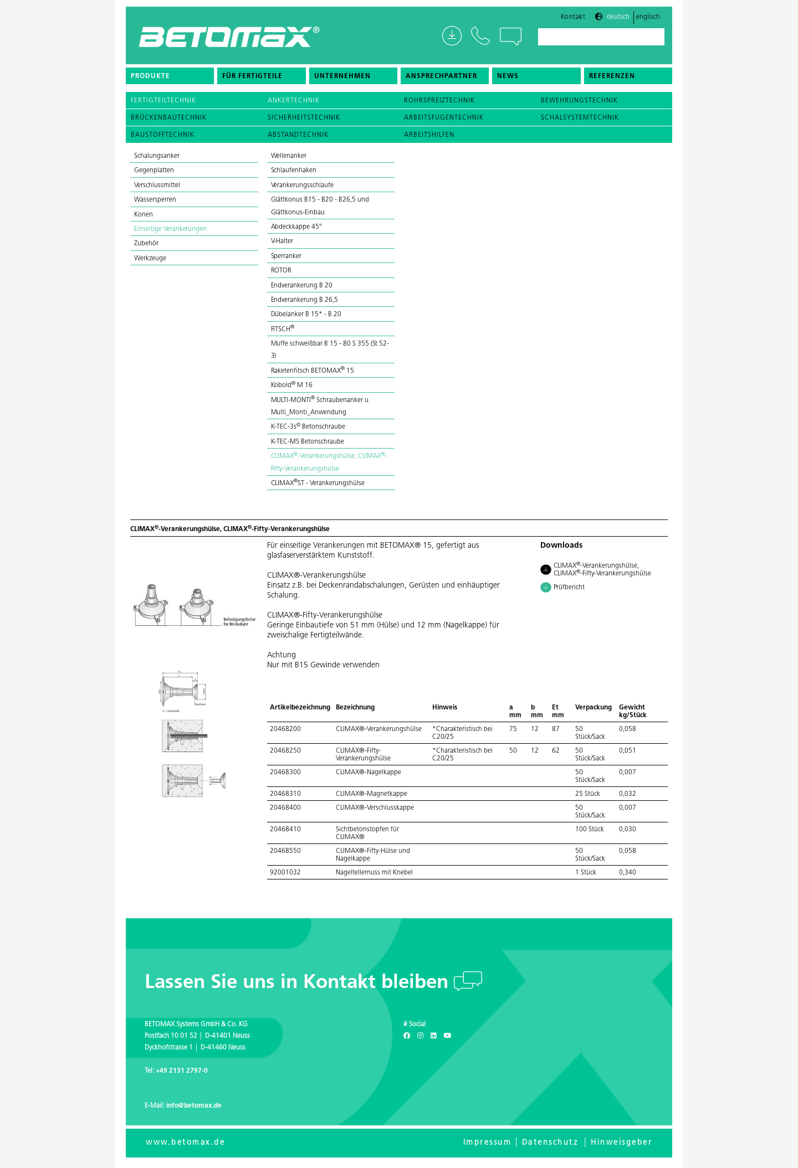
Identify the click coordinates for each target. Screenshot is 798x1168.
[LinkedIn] (434, 1036)
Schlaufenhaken (295, 170)
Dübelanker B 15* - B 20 (307, 314)
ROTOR (281, 270)
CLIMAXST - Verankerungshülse (318, 483)
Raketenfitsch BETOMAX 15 (312, 371)
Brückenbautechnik (169, 118)
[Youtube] (448, 1036)
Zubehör (146, 243)
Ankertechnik (294, 100)
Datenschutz (550, 1143)
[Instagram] (420, 1036)
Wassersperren (155, 200)
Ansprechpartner (441, 80)
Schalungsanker (157, 156)
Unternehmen (342, 80)
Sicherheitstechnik (304, 118)
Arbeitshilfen (429, 135)
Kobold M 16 (292, 385)
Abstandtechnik (298, 135)
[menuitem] (170, 79)
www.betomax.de (185, 1143)
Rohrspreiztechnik (439, 100)
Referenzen (612, 80)
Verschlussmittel (157, 185)
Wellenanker (289, 156)
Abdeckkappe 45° (297, 227)
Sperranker (286, 256)
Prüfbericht (562, 588)
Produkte (150, 80)
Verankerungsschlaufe (302, 185)
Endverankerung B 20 (302, 285)
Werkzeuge (150, 258)
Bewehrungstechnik (579, 100)
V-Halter (282, 241)
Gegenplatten (154, 170)
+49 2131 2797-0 (182, 1071)
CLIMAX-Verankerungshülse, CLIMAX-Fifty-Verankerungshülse (595, 569)
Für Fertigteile (252, 80)
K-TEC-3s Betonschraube (308, 427)
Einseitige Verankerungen (170, 229)
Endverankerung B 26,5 (304, 300)
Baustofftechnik (163, 135)
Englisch (648, 21)
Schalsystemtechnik (580, 118)
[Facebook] (406, 1036)
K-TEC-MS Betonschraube (307, 442)
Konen (143, 215)
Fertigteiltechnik (163, 100)
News (508, 80)
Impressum (487, 1143)
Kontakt (573, 20)
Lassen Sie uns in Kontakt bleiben (299, 983)
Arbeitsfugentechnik (444, 118)
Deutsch (618, 21)
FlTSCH (283, 329)
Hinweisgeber (621, 1143)
